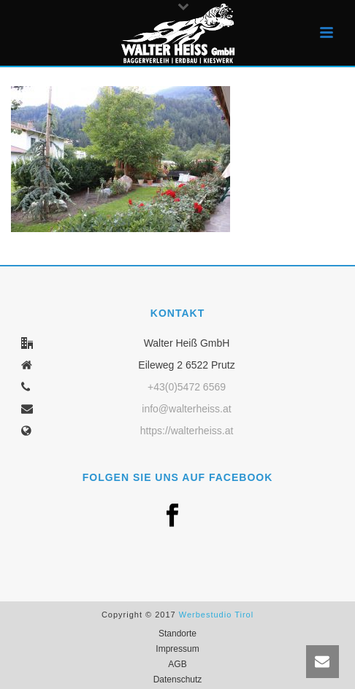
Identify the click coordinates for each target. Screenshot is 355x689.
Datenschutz (177, 679)
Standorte (177, 633)
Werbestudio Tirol (216, 614)
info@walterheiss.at (186, 409)
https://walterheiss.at (187, 430)
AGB (177, 664)
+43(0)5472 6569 (187, 387)
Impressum (177, 649)
